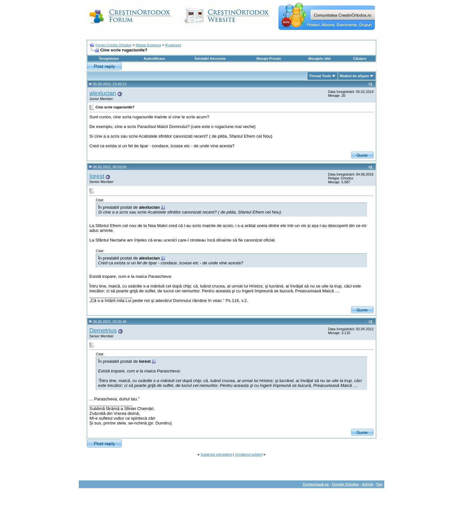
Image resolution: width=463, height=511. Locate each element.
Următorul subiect (248, 454)
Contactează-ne (316, 484)
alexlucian (102, 93)
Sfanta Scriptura (148, 45)
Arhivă (367, 484)
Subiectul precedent (216, 454)
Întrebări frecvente (210, 58)
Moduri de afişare (354, 76)
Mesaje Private (269, 58)
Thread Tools (320, 76)
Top (379, 484)
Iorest (96, 176)
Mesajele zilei (319, 58)
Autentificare (154, 58)
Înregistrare (109, 58)
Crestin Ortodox (345, 484)
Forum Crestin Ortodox (113, 45)
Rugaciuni (173, 45)
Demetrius (103, 330)
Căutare (359, 58)
